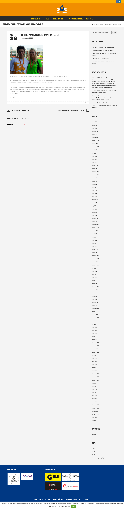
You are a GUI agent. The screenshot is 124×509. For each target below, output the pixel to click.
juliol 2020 (94, 296)
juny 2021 (94, 268)
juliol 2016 (94, 417)
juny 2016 (94, 420)
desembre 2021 (95, 255)
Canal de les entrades (96, 452)
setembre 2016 (95, 414)
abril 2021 (94, 274)
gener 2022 (94, 252)
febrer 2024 (95, 199)
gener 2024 (94, 203)
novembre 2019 (95, 311)
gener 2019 (94, 339)
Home (92, 24)
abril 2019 (94, 330)
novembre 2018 (95, 346)
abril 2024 (94, 193)
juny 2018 (94, 355)
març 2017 (94, 395)
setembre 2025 (95, 147)
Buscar (114, 33)
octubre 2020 (95, 290)
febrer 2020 (95, 302)
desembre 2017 (95, 374)
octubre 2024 (95, 178)
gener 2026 (94, 134)
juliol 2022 (94, 234)
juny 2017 (94, 386)
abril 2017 (94, 392)
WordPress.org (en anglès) (98, 458)
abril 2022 (94, 243)
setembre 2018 (95, 352)
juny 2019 (94, 324)
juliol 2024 (94, 184)
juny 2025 (94, 153)
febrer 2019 (94, 336)
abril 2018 (94, 361)
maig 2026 (94, 122)
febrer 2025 (95, 165)
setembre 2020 (95, 293)
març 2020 (94, 299)
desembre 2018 (95, 343)
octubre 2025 (95, 144)
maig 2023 (94, 209)
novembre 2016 (95, 408)
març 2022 (94, 246)
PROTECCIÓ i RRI (57, 499)
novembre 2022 (95, 227)
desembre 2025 (95, 137)
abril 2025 (94, 159)
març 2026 (94, 128)
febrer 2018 (94, 367)
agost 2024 (94, 181)
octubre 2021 (95, 262)
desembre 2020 (95, 287)
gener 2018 (94, 371)
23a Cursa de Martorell (102, 103)
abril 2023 (94, 212)
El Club (47, 499)
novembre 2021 (95, 259)
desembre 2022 (95, 224)
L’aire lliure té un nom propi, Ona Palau (100, 58)
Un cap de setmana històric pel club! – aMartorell (102, 90)
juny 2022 (94, 237)
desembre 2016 (95, 405)
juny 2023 (94, 206)
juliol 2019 (94, 321)
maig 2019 (94, 327)
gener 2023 (94, 221)
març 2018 (94, 364)
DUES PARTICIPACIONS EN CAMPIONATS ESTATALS (71, 110)
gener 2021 (94, 283)
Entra (93, 448)
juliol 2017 (94, 383)
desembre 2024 (95, 172)
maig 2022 (94, 240)
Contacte (87, 499)
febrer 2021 (94, 280)
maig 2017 (94, 389)
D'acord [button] (73, 506)
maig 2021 (94, 271)
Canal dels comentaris (97, 455)
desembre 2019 (95, 308)
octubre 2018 (95, 349)
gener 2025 (94, 168)
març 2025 (94, 162)
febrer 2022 (95, 249)
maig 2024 (94, 190)
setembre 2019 (95, 318)
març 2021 (94, 277)
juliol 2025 (94, 150)
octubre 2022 (95, 231)
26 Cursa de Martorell (73, 499)
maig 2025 (94, 156)
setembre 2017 (95, 380)
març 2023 (94, 215)
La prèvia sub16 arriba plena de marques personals (103, 50)
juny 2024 (94, 187)
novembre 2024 (95, 175)
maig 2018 (94, 358)
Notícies (96, 24)
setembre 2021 (95, 265)
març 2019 (94, 333)
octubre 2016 (95, 411)
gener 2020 (94, 305)
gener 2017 (94, 402)
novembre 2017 (95, 377)
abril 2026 (94, 125)
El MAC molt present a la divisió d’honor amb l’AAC (103, 47)
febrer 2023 (95, 218)
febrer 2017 (94, 399)
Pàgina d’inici (38, 499)
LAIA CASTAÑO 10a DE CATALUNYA (20, 110)
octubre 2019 (95, 315)
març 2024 (94, 196)
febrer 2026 (95, 131)
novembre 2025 (95, 140)
